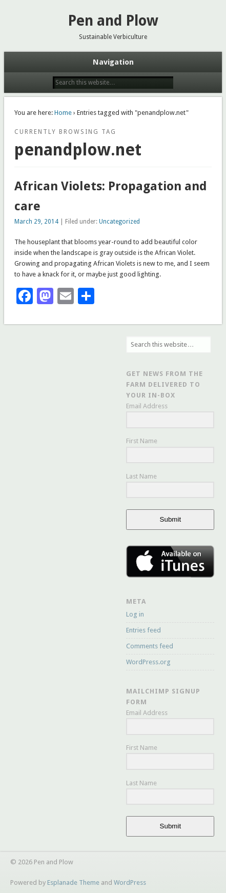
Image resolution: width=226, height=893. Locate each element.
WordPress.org (148, 662)
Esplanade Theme (73, 882)
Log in (135, 614)
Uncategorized (119, 221)
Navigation (113, 62)
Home (63, 112)
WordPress (130, 882)
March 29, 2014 (36, 221)
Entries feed (143, 630)
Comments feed (149, 646)
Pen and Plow (113, 20)
